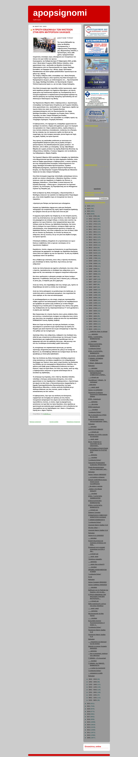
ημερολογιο (97, 188)
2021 (89, 706)
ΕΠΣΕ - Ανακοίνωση (94, 399)
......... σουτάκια (93, 409)
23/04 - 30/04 (93, 311)
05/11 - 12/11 (93, 237)
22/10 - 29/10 (93, 242)
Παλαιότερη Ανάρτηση (73, 422)
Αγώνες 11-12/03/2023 (95, 390)
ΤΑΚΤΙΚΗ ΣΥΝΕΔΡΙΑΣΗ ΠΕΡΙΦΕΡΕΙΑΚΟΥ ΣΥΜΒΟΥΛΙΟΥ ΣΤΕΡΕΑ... (97, 373)
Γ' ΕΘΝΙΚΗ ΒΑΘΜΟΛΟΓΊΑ (96, 520)
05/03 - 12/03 (93, 329)
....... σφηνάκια (92, 368)
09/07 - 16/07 (93, 282)
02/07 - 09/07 (93, 284)
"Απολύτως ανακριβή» (95, 559)
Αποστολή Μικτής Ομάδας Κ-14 (98, 530)
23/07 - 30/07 (93, 276)
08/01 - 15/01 (93, 697)
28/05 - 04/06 (93, 297)
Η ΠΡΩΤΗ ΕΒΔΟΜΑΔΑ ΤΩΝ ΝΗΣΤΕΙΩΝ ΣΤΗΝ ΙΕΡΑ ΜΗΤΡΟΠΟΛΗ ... (97, 596)
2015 (89, 722)
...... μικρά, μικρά (93, 608)
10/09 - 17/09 (93, 258)
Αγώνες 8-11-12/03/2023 (96, 535)
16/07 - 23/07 (93, 279)
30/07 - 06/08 (93, 274)
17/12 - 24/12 (93, 221)
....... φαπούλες (93, 402)
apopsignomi (60, 13)
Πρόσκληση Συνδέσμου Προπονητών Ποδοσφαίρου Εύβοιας (97, 394)
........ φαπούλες (93, 334)
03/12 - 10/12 (93, 226)
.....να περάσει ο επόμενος (96, 477)
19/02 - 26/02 (93, 682)
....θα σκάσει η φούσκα (95, 486)
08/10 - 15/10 (93, 247)
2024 (89, 211)
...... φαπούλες (92, 455)
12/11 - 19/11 (93, 234)
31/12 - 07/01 (93, 216)
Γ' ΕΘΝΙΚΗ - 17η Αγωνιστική (97, 658)
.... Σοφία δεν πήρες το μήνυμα (97, 331)
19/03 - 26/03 (93, 324)
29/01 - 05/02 (93, 690)
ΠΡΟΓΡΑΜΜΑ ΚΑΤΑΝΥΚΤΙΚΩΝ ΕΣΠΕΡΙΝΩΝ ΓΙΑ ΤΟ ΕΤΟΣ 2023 (98, 450)
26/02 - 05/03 (93, 679)
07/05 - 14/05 (93, 305)
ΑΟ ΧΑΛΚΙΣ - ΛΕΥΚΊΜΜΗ (96, 356)
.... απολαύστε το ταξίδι (95, 673)
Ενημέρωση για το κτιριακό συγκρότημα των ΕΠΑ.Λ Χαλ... (96, 549)
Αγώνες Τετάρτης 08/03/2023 (97, 474)
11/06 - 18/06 (93, 292)
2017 (89, 717)
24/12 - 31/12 (93, 219)
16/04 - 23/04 (93, 313)
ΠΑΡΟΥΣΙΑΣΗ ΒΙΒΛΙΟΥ (95, 429)
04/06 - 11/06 (93, 295)
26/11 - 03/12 (93, 229)
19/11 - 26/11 (93, 232)
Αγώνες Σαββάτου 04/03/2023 (97, 585)
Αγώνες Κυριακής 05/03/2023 (97, 582)
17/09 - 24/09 (93, 255)
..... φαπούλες (92, 562)
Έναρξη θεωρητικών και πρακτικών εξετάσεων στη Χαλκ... (97, 542)
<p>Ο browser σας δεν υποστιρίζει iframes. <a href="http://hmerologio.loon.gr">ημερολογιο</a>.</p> (97, 178)
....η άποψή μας (93, 510)
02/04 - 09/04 (93, 318)
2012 (89, 730)
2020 (89, 709)
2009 (89, 738)
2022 (89, 703)
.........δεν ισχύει (93, 404)
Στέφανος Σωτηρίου (94, 512)
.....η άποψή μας (93, 554)
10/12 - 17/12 (93, 224)
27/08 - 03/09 (93, 263)
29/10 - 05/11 (93, 240)
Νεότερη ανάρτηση (35, 422)
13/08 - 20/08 (93, 269)
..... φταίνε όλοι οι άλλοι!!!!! (96, 564)
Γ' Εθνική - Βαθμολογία (95, 363)
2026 (89, 206)
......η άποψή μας (93, 377)
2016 (89, 719)
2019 (89, 711)
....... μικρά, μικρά (93, 387)
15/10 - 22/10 (93, 245)
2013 (89, 727)
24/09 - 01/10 (93, 253)
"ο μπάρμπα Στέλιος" (94, 348)
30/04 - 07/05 (93, 308)
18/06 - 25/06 (93, 290)
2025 (89, 208)
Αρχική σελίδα (54, 422)
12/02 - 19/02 (93, 684)
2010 (89, 735)
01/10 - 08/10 (93, 250)
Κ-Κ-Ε (90, 577)
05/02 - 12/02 (93, 687)
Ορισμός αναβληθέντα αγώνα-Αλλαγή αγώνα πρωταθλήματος (97, 481)
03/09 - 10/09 (93, 261)
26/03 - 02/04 (93, 321)
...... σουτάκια (92, 341)
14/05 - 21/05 (93, 303)
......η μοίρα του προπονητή (96, 668)
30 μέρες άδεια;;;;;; (94, 527)
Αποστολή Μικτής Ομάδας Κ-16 (98, 525)
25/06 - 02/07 (93, 287)
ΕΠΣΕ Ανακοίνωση (94, 407)
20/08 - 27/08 (93, 266)
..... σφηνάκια (92, 426)
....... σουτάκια (92, 457)
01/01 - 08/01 (93, 700)
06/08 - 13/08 (93, 271)
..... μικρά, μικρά (93, 439)
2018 (89, 714)
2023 (89, 214)
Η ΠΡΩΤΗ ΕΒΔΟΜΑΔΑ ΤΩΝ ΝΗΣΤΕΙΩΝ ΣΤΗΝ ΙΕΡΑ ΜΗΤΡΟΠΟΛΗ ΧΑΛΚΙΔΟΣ (53, 30)
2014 (89, 724)
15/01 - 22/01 (93, 695)
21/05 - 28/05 (93, 300)
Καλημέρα (91, 365)
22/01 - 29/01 (93, 692)
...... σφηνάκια (92, 587)
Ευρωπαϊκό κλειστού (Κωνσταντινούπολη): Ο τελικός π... (96, 622)
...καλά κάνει (92, 384)
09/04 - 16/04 (93, 316)
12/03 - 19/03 (93, 326)
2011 (89, 732)
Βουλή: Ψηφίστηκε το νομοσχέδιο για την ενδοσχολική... (95, 443)
